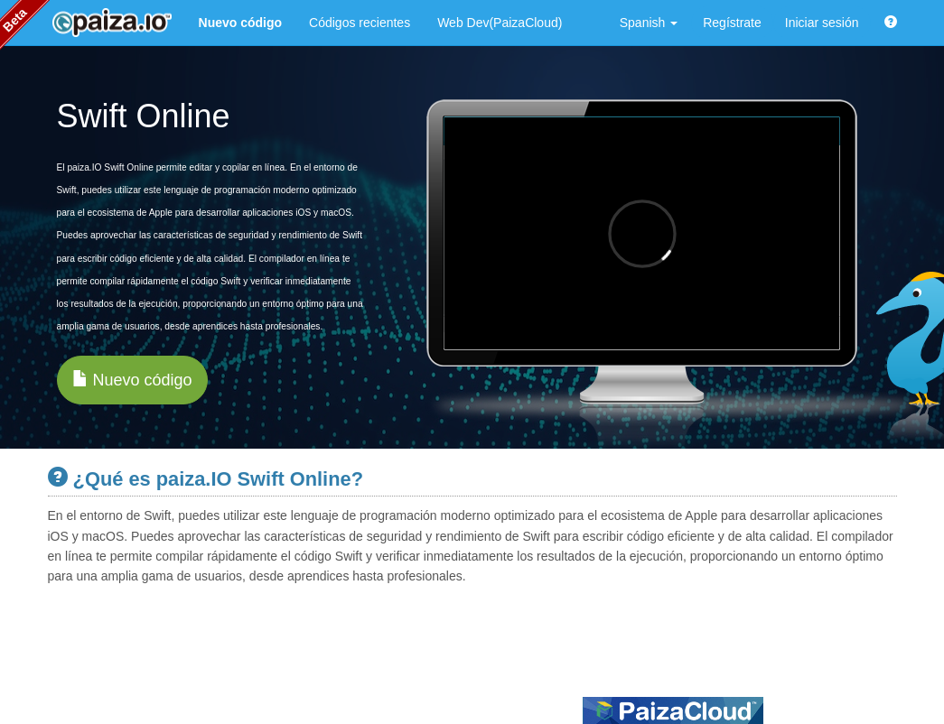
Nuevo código (132, 379)
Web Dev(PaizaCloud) (499, 22)
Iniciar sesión (822, 22)
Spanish (649, 22)
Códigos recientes (359, 22)
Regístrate (732, 22)
